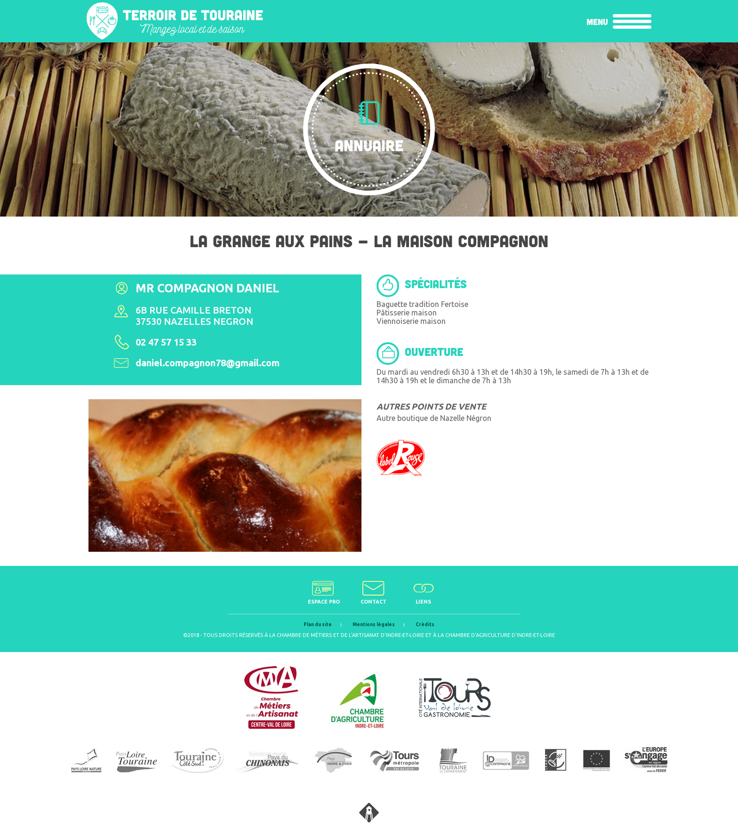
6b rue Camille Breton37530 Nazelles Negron (194, 316)
